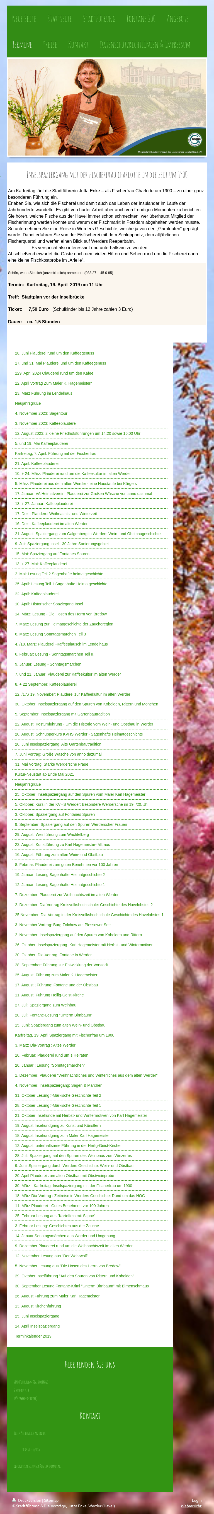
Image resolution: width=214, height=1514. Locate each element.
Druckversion (27, 1500)
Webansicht (191, 1505)
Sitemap (51, 1500)
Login (197, 1500)
